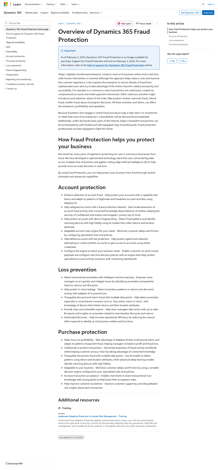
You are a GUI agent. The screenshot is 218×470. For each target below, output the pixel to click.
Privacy (68, 460)
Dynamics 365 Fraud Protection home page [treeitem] (27, 29)
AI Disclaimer (10, 460)
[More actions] (157, 23)
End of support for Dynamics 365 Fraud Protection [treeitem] (25, 35)
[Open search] (203, 4)
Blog (42, 460)
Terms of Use (84, 460)
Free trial (208, 12)
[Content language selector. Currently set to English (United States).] (18, 452)
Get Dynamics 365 (190, 12)
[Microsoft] (6, 4)
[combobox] (27, 23)
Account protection (178, 36)
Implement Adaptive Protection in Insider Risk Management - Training (92, 416)
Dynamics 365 (74, 23)
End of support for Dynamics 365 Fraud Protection (115, 65)
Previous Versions (28, 460)
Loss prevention (176, 40)
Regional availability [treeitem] (15, 42)
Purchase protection (178, 44)
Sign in (211, 4)
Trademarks (99, 460)
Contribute (56, 460)
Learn (61, 23)
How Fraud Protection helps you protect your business (191, 30)
